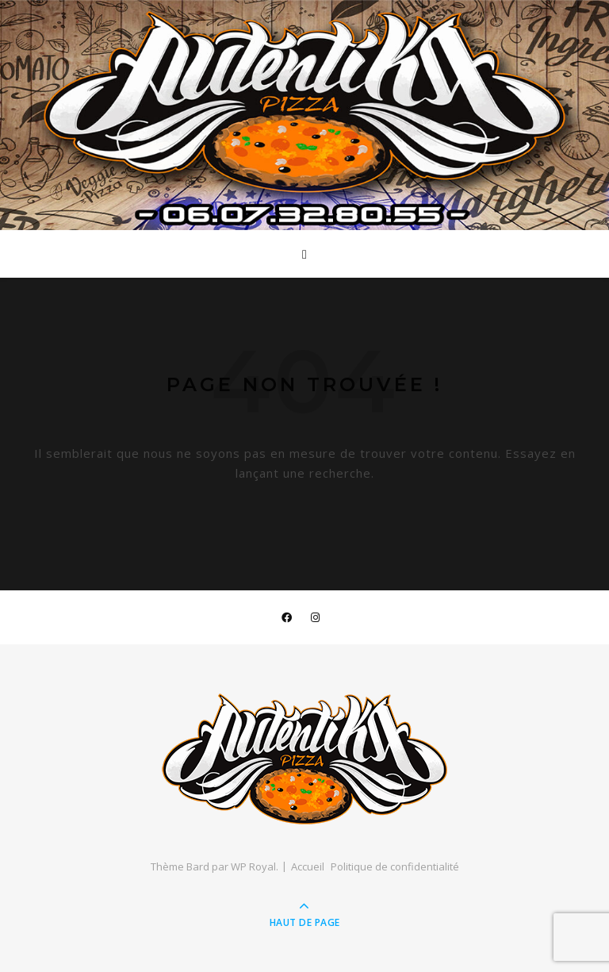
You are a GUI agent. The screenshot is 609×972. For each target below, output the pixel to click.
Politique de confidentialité (395, 866)
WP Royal (253, 866)
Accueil (307, 866)
